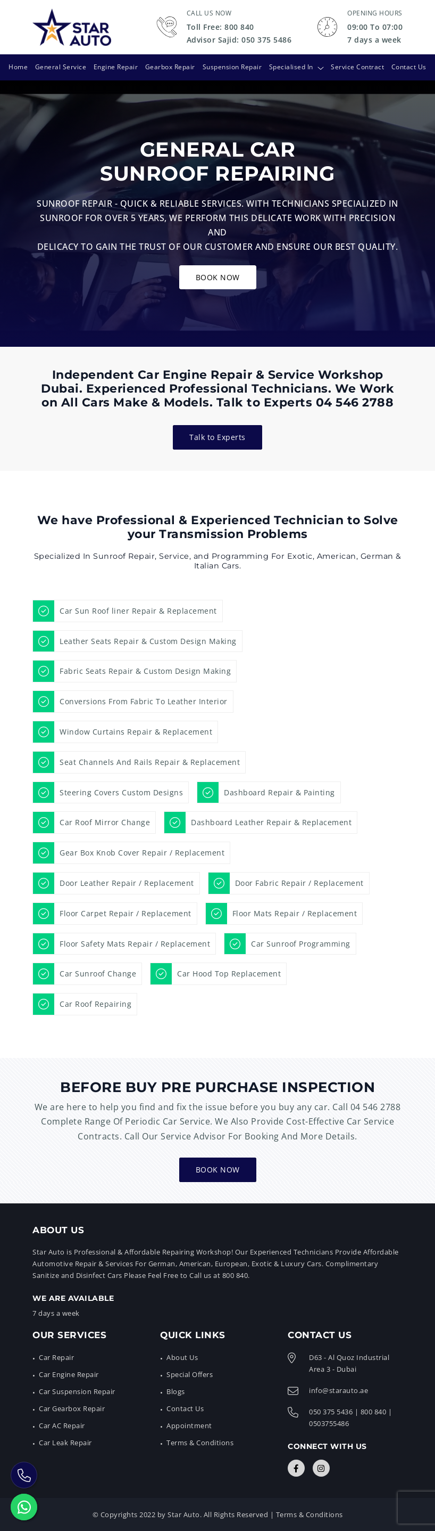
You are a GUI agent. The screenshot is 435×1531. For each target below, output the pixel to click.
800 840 (374, 1411)
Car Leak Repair (65, 1442)
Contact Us (409, 66)
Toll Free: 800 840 (220, 27)
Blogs (175, 1391)
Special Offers (189, 1374)
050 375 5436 (331, 1411)
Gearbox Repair (170, 66)
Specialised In (291, 66)
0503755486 (329, 1423)
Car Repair (56, 1357)
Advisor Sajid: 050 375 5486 (239, 40)
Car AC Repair (62, 1425)
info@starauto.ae (338, 1390)
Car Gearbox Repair (72, 1408)
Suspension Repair (232, 66)
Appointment (189, 1425)
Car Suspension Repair (77, 1391)
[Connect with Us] (296, 1468)
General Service (60, 66)
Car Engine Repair (69, 1374)
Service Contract (357, 66)
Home (17, 66)
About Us (182, 1357)
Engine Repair (115, 66)
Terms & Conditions (199, 1442)
